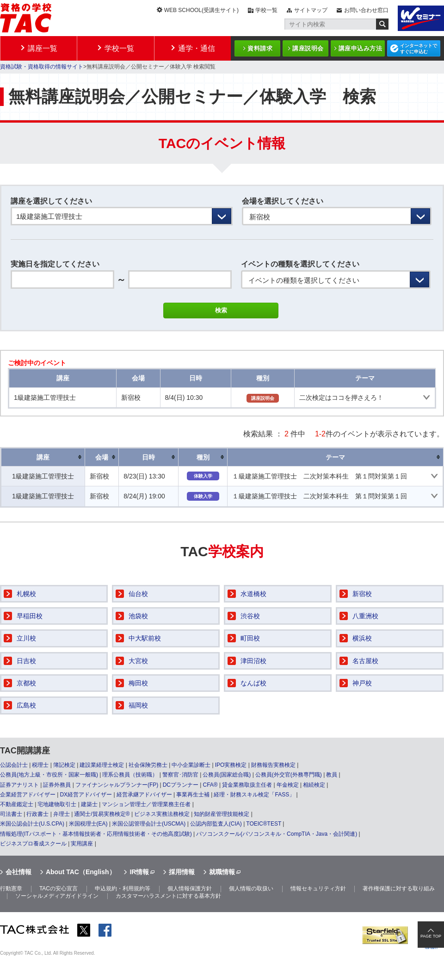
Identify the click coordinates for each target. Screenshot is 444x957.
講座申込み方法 (360, 48)
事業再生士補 (193, 794)
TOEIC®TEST (263, 823)
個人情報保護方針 (189, 888)
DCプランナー (180, 785)
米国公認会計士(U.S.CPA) (32, 823)
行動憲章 (11, 888)
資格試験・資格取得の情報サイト (41, 66)
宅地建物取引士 (56, 804)
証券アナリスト (19, 785)
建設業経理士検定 (102, 765)
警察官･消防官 (180, 774)
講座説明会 (308, 48)
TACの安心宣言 (58, 888)
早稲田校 (30, 616)
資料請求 (259, 48)
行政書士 (37, 814)
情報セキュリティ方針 (318, 888)
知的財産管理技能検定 (221, 814)
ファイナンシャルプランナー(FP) (116, 785)
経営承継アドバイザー (144, 794)
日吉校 (26, 661)
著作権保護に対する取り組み (399, 888)
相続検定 (314, 785)
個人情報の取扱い (251, 888)
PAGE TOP (430, 936)
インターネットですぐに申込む (418, 48)
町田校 (250, 638)
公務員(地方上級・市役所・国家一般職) (49, 774)
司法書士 (11, 814)
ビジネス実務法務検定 (162, 814)
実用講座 (82, 843)
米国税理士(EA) (88, 823)
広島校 (26, 705)
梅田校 (138, 683)
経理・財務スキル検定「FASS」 (254, 794)
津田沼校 (253, 661)
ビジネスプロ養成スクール (33, 843)
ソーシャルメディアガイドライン (57, 896)
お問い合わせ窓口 (366, 10)
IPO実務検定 (231, 765)
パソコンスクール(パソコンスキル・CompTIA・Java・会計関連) (276, 834)
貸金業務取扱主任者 (247, 785)
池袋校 (138, 616)
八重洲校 (365, 616)
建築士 (89, 804)
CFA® (210, 785)
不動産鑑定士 (16, 804)
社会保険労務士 (148, 765)
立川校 (26, 638)
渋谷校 (250, 616)
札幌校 (26, 593)
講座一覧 (42, 48)
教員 (331, 774)
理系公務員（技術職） (130, 774)
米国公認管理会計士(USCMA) (148, 823)
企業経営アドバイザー (28, 794)
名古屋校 (365, 661)
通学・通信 (196, 48)
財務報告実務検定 (273, 765)
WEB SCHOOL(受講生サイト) (201, 10)
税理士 (40, 765)
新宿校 (362, 593)
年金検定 (288, 785)
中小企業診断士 (191, 765)
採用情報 (182, 872)
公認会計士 (14, 765)
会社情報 (18, 872)
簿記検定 (64, 765)
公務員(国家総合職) (227, 774)
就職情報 (222, 872)
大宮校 (138, 661)
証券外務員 (57, 785)
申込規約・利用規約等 (122, 888)
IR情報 (139, 872)
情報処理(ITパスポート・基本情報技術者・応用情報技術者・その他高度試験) (96, 834)
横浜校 (362, 638)
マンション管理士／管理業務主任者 (146, 804)
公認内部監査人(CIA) (216, 823)
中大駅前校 (145, 638)
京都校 (26, 683)
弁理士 (61, 814)
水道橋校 (253, 593)
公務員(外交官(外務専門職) (288, 774)
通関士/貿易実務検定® (102, 814)
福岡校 (138, 705)
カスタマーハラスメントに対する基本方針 (168, 896)
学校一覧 (266, 10)
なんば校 (253, 683)
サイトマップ (310, 10)
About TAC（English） (81, 872)
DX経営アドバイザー (86, 794)
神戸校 (362, 683)
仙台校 (138, 593)
